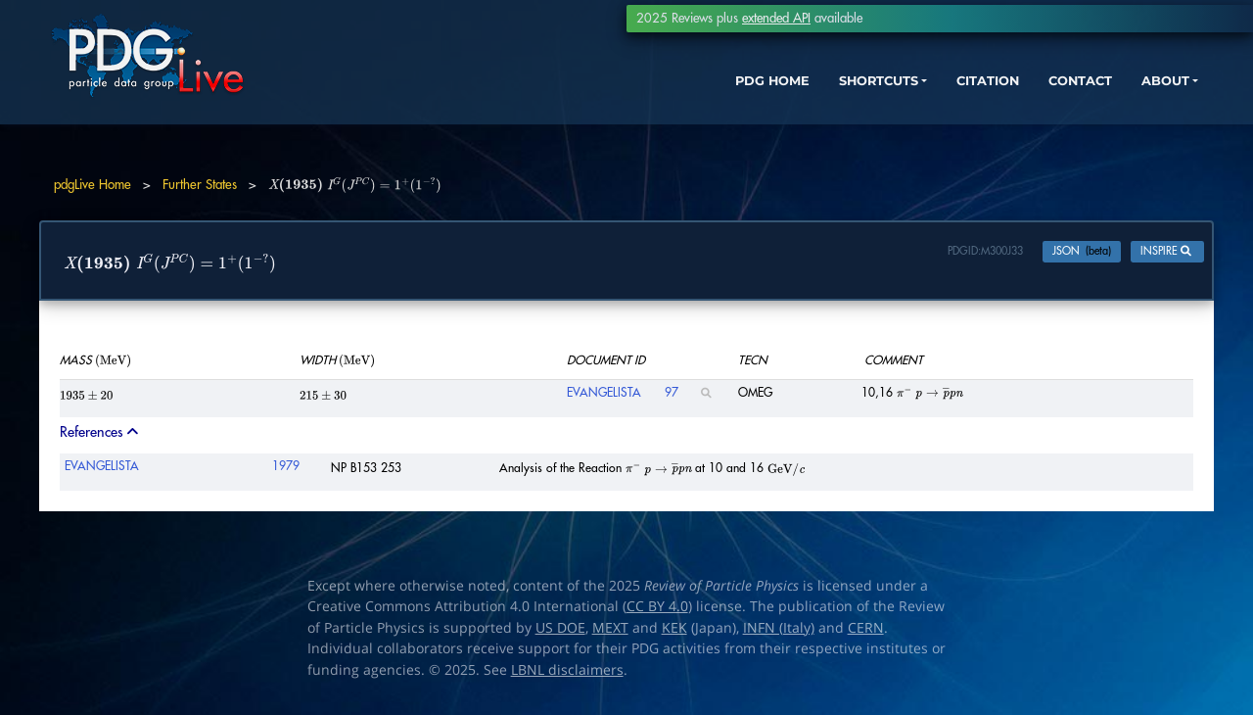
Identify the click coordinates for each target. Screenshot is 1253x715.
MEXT (610, 632)
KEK (674, 632)
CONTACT (1007, 105)
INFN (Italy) (778, 632)
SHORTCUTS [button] (781, 105)
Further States (199, 184)
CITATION (906, 105)
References (101, 436)
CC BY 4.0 (657, 611)
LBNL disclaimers (567, 674)
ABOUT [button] (1101, 105)
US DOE (560, 632)
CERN (866, 632)
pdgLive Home (92, 184)
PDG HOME (662, 105)
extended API (776, 18)
